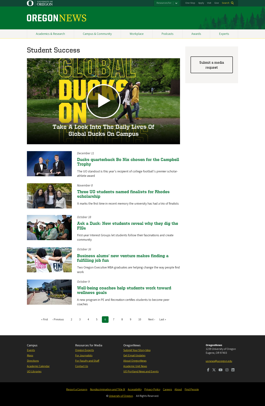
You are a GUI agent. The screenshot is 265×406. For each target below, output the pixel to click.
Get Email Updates (134, 355)
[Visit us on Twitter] (214, 370)
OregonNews (132, 345)
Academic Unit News (135, 366)
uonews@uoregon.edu (219, 361)
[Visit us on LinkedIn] (233, 370)
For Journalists (83, 355)
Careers (167, 389)
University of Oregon (121, 396)
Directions (33, 361)
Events (31, 350)
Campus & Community (97, 34)
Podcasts (167, 34)
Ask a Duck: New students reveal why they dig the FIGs (127, 225)
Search (225, 3)
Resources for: (164, 3)
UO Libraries (34, 371)
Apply (201, 3)
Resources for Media (88, 345)
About (178, 389)
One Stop (190, 3)
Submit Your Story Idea (136, 350)
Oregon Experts (84, 350)
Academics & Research (50, 34)
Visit (209, 3)
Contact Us (81, 366)
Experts (224, 34)
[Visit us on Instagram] (227, 370)
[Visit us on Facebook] (208, 370)
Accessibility (135, 389)
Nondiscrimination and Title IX (107, 389)
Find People (192, 389)
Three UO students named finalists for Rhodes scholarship (123, 194)
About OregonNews (134, 361)
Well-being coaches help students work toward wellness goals (124, 290)
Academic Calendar (38, 366)
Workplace (137, 34)
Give (216, 3)
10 (141, 319)
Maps (30, 355)
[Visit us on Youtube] (220, 370)
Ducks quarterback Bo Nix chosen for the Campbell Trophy (128, 161)
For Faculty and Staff (87, 361)
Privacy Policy (152, 389)
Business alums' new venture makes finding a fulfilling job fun (123, 258)
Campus (32, 345)
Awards (196, 34)
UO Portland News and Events (141, 371)
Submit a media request (211, 64)
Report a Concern (76, 389)
